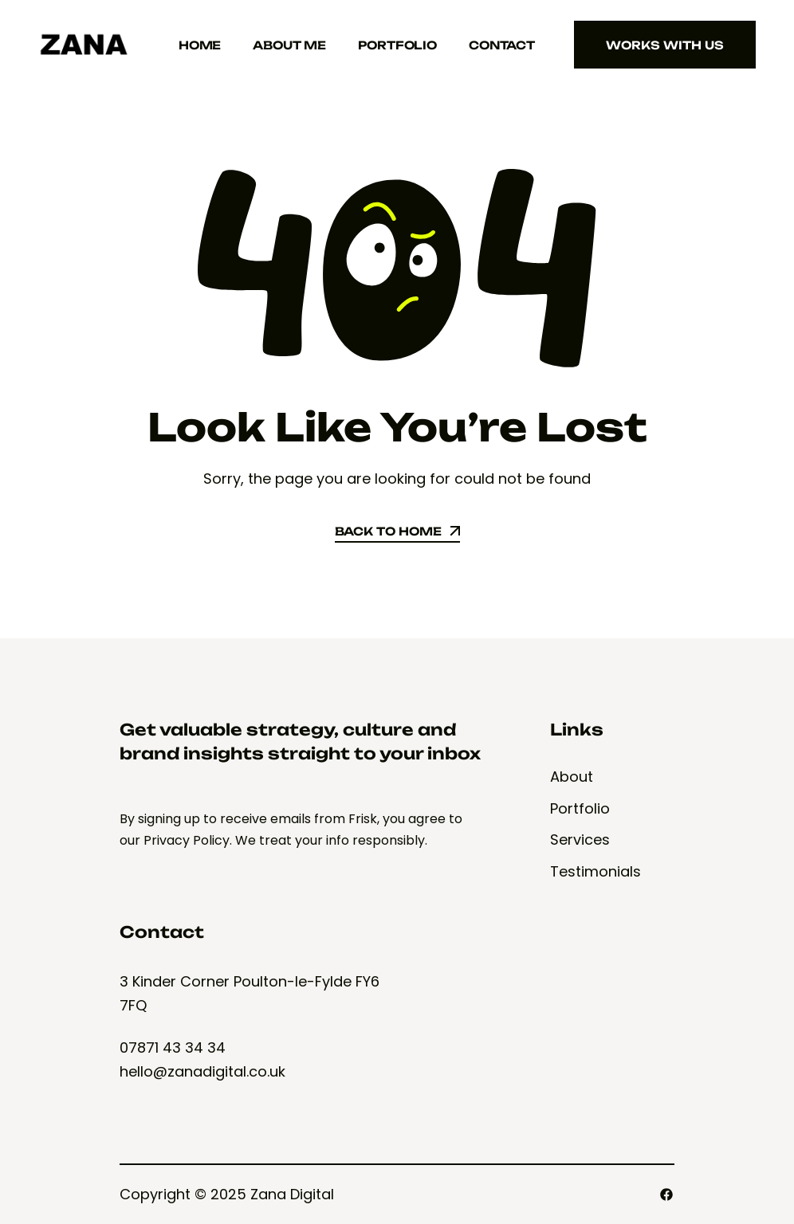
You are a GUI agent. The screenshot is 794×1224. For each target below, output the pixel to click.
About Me (289, 45)
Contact (502, 45)
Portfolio (397, 45)
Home (200, 45)
